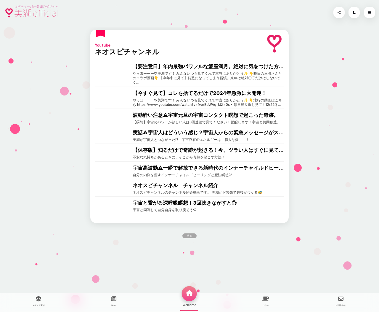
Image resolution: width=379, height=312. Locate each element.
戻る (189, 235)
